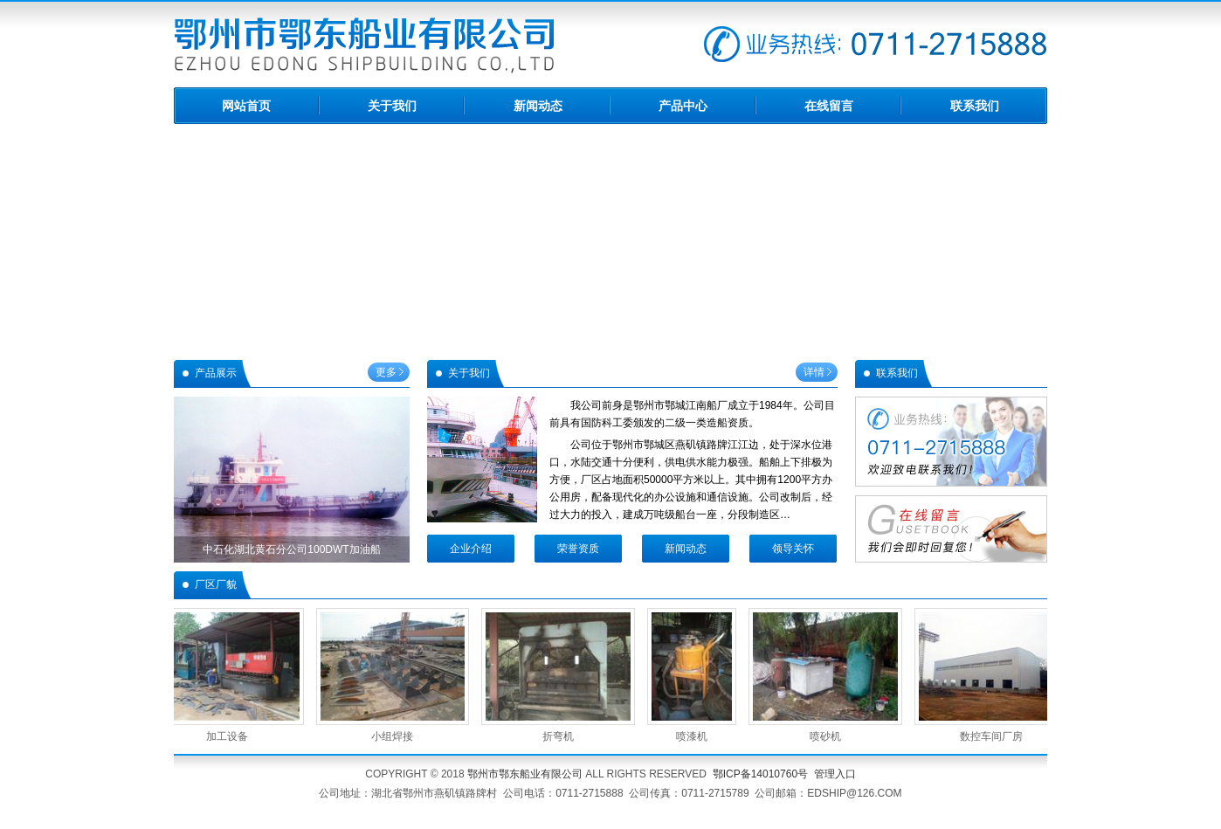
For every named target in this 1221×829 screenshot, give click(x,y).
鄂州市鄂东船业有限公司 (525, 774)
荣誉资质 (578, 548)
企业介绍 (471, 548)
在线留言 (828, 106)
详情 (814, 372)
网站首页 (246, 106)
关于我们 (392, 106)
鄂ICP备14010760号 (760, 774)
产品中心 (683, 106)
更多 (386, 372)
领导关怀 (793, 548)
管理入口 (835, 774)
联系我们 (974, 106)
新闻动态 (538, 106)
